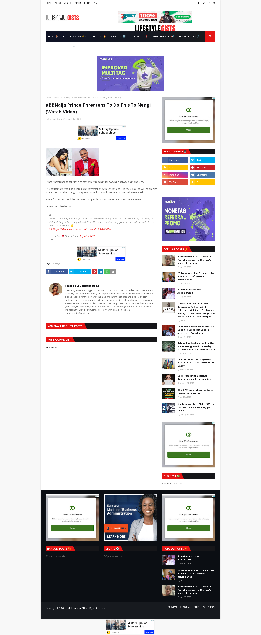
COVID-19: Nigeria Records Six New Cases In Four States (196, 391)
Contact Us (185, 606)
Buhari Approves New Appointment (189, 291)
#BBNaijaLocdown (68, 229)
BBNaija (57, 97)
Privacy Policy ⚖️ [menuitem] (189, 36)
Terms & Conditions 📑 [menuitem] (61, 47)
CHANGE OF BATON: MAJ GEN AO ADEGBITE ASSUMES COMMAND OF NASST (196, 362)
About (58, 2)
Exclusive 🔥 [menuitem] (98, 36)
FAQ (95, 2)
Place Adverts (209, 606)
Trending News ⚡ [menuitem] (73, 36)
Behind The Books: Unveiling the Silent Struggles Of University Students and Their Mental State (196, 346)
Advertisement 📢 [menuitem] (163, 36)
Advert (78, 2)
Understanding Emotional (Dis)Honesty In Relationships (194, 377)
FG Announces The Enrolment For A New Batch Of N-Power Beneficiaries (196, 276)
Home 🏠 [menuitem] (53, 36)
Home (48, 2)
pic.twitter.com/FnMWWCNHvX (95, 229)
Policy (87, 2)
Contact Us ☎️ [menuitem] (139, 36)
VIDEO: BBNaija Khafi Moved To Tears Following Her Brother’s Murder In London (194, 260)
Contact (67, 2)
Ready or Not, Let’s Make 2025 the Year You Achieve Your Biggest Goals (196, 407)
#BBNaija (54, 229)
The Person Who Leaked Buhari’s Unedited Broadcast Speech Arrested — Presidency (195, 330)
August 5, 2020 (87, 236)
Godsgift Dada (55, 119)
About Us (172, 606)
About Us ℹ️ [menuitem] (118, 36)
